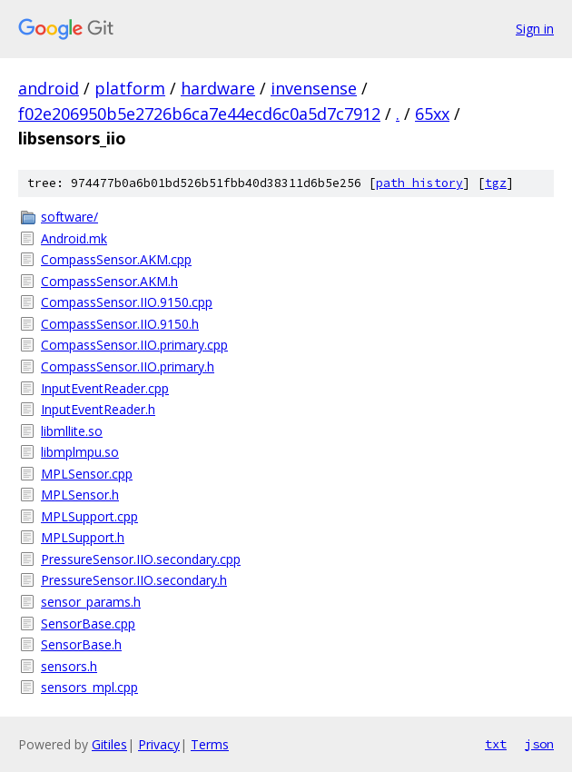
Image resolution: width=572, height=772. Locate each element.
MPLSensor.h (80, 494)
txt (496, 744)
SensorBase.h (81, 644)
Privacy (159, 744)
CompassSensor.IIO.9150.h (120, 323)
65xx (432, 113)
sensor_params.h (91, 601)
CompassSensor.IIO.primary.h (127, 366)
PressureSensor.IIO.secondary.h (134, 580)
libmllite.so (72, 431)
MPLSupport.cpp (89, 516)
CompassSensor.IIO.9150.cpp (126, 302)
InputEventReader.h (98, 409)
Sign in (535, 28)
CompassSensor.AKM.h (109, 281)
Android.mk (74, 238)
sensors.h (69, 666)
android (48, 88)
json (539, 744)
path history (419, 183)
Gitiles (109, 744)
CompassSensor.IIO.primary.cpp (134, 344)
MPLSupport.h (82, 537)
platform (129, 88)
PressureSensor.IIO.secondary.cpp (141, 559)
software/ (69, 216)
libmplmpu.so (80, 451)
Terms (210, 744)
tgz (496, 183)
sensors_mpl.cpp (89, 687)
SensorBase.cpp (88, 623)
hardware (218, 88)
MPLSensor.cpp (87, 473)
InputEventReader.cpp (105, 388)
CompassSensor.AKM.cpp (116, 259)
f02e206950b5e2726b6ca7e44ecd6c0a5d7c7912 (199, 113)
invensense (314, 88)
